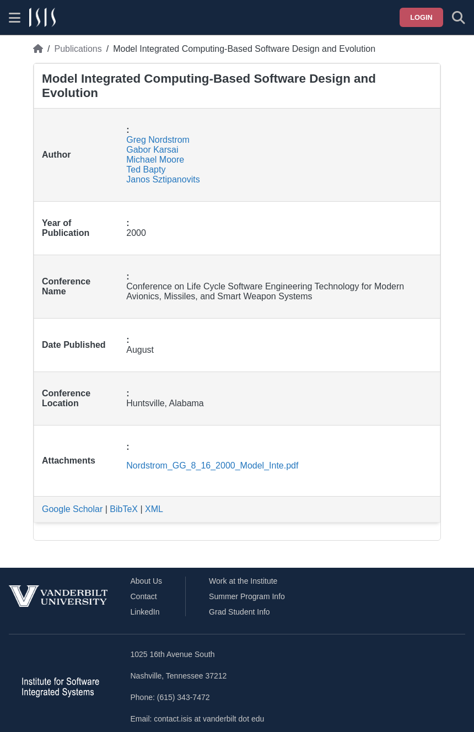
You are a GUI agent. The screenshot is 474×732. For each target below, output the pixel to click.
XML (154, 509)
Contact (144, 596)
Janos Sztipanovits (163, 179)
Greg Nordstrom (158, 139)
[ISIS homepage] (42, 18)
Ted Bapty (145, 169)
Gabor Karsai (152, 149)
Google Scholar (72, 509)
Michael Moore (155, 159)
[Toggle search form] (458, 17)
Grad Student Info (239, 611)
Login (421, 17)
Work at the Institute (243, 581)
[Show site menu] (14, 17)
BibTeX (124, 509)
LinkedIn (145, 611)
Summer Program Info (247, 596)
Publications (77, 48)
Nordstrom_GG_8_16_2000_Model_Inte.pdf (212, 465)
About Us (147, 581)
